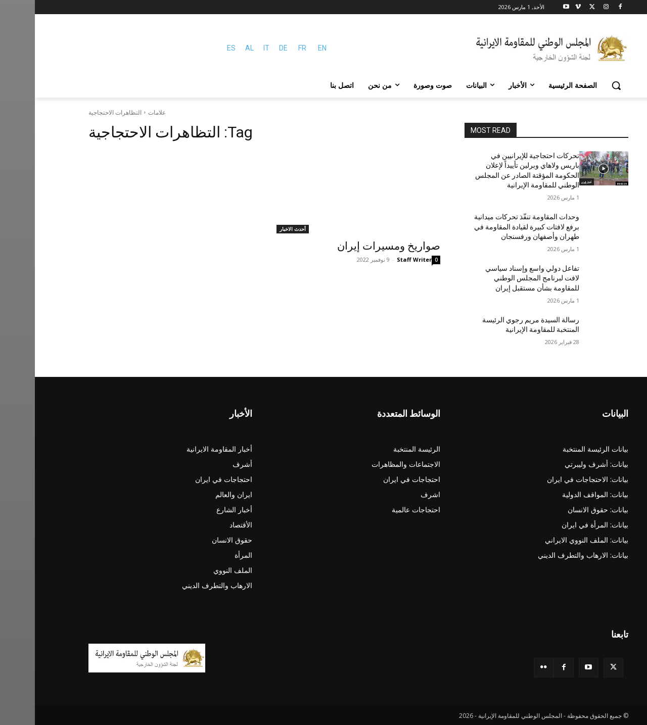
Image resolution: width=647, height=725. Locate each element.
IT (231, 48)
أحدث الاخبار (258, 228)
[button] (581, 85)
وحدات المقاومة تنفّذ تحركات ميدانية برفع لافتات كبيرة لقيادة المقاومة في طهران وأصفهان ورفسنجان (491, 226)
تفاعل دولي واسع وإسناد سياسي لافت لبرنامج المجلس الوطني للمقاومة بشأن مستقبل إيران (497, 278)
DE (248, 48)
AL (214, 48)
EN (287, 48)
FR (267, 48)
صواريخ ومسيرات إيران (353, 246)
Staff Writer (379, 259)
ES (196, 48)
